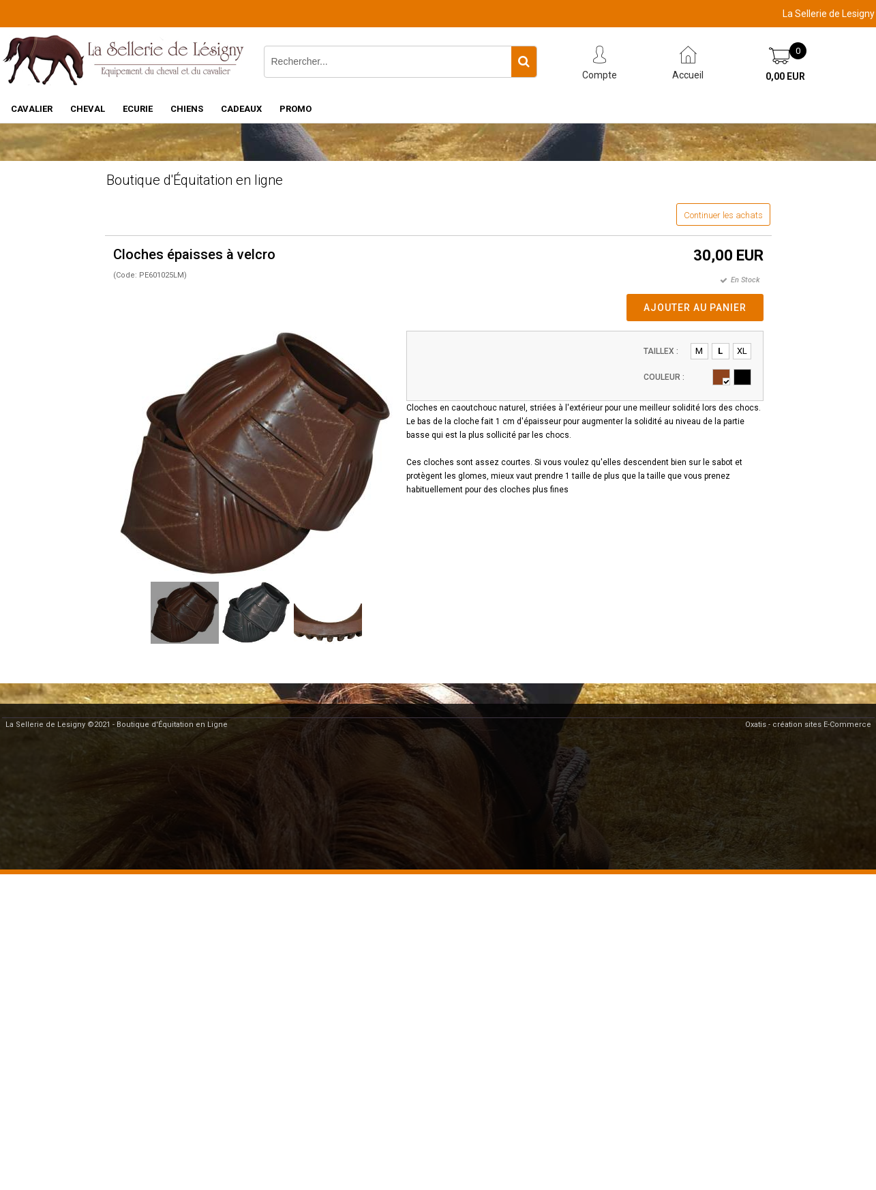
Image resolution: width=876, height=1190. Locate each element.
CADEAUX (241, 109)
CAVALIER (31, 109)
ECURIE (138, 109)
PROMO (296, 109)
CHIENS (186, 109)
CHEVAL (87, 109)
